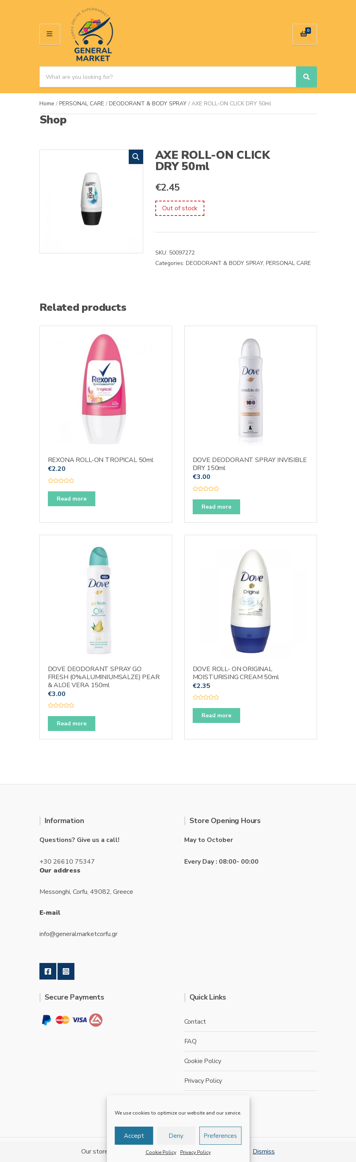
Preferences (220, 1136)
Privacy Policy (195, 1152)
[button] (136, 157)
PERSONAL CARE (81, 103)
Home (46, 103)
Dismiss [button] (264, 1151)
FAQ (190, 1041)
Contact (195, 1021)
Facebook (47, 971)
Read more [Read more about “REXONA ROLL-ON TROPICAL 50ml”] (71, 499)
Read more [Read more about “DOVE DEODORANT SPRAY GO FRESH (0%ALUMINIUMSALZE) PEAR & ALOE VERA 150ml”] (71, 723)
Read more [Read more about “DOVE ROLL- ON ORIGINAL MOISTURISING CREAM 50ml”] (216, 715)
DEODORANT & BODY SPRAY (148, 103)
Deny (176, 1136)
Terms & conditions (211, 1100)
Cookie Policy (161, 1152)
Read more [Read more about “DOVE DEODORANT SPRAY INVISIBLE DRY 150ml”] (216, 507)
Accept (134, 1136)
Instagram (66, 971)
